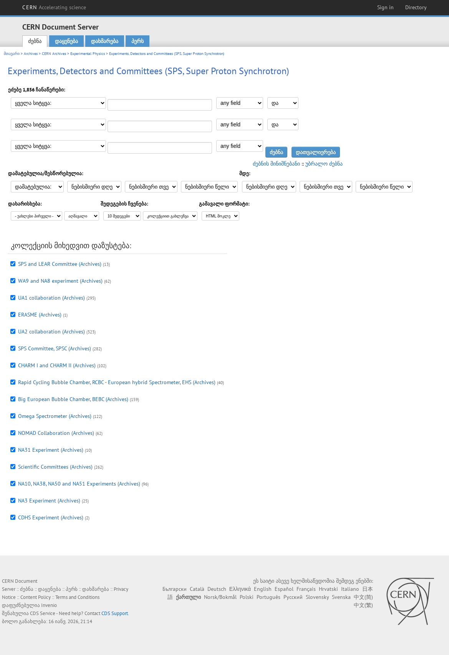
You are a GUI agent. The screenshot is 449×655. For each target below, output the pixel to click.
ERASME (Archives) (39, 314)
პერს (137, 41)
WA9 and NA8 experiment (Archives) (60, 280)
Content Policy (35, 597)
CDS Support (114, 613)
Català (197, 588)
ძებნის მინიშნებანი (276, 163)
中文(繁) (363, 605)
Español (284, 588)
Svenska (341, 597)
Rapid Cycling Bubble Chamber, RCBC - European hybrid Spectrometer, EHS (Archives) (116, 382)
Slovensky (317, 597)
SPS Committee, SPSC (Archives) (54, 348)
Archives (31, 53)
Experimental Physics (87, 53)
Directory (416, 7)
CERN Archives (54, 53)
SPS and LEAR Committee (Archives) (59, 263)
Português (268, 597)
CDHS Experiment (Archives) (50, 517)
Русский (293, 597)
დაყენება (66, 41)
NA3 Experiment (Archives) (49, 500)
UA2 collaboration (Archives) (51, 331)
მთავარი (12, 53)
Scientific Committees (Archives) (55, 466)
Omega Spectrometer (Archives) (54, 416)
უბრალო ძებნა (324, 163)
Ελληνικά (240, 588)
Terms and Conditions (77, 597)
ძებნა (34, 41)
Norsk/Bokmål (220, 597)
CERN (54, 7)
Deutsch (216, 588)
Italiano (350, 588)
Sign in (385, 7)
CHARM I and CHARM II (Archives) (57, 365)
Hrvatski (328, 588)
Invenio (49, 605)
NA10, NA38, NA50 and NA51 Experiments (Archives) (79, 483)
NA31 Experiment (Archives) (50, 449)
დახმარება (104, 41)
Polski (246, 597)
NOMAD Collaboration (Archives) (56, 432)
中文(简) (363, 597)
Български (174, 588)
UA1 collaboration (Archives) (51, 297)
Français (306, 588)
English (263, 588)
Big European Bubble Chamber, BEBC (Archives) (73, 399)
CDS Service (42, 613)
